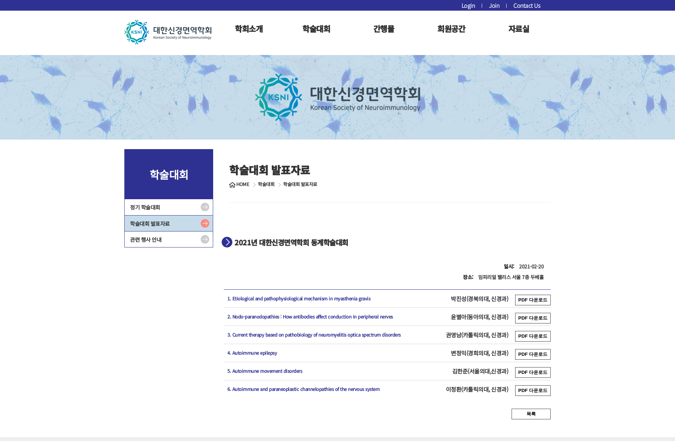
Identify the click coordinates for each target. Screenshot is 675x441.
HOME (242, 184)
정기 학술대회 (145, 207)
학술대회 (316, 28)
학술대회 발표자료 (150, 223)
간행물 (383, 28)
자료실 (518, 28)
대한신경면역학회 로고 (167, 32)
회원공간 (451, 28)
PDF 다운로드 (532, 300)
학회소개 (249, 28)
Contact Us (526, 5)
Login (468, 5)
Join (494, 5)
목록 (531, 413)
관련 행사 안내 (145, 239)
